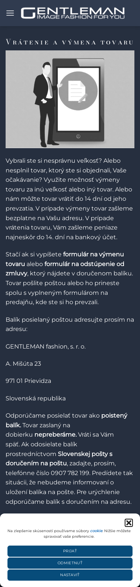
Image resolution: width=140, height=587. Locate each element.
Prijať (70, 551)
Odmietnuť (70, 563)
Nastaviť (70, 574)
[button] (129, 523)
